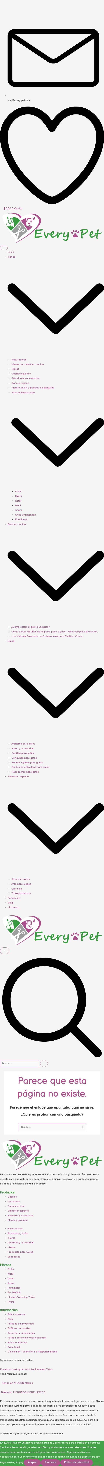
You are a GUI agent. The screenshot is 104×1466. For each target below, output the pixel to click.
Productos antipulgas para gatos (30, 767)
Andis (18, 491)
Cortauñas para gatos (24, 757)
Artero (18, 510)
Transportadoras (21, 893)
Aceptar (32, 1462)
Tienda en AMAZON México (17, 1383)
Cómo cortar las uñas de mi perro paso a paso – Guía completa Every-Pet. (54, 631)
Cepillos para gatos (22, 753)
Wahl (18, 505)
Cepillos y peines (21, 373)
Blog (10, 902)
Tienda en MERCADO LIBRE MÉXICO (22, 1392)
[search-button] (44, 1063)
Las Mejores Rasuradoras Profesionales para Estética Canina (47, 636)
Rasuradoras (19, 359)
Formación (14, 898)
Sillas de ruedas (20, 879)
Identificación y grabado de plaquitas (32, 387)
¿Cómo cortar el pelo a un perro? (30, 626)
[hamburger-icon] (4, 248)
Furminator (21, 519)
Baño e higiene (20, 383)
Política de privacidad (76, 1462)
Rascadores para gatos (25, 771)
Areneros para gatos (23, 743)
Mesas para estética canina (27, 364)
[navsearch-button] (52, 1057)
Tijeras (15, 368)
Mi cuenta (13, 907)
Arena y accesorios (22, 748)
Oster (18, 500)
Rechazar (50, 1462)
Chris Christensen (25, 514)
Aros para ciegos (21, 884)
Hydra (18, 496)
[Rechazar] (97, 1463)
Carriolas (16, 888)
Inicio (11, 252)
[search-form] (19, 1063)
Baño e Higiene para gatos (27, 762)
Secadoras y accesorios (25, 378)
